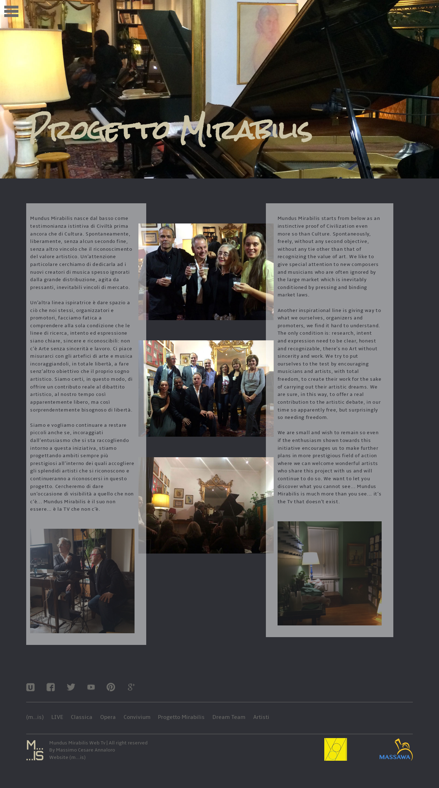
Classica (81, 717)
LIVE (57, 717)
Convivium (137, 717)
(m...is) (35, 717)
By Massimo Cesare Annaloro (82, 750)
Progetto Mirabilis (181, 717)
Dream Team (228, 717)
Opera (108, 717)
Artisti (261, 717)
